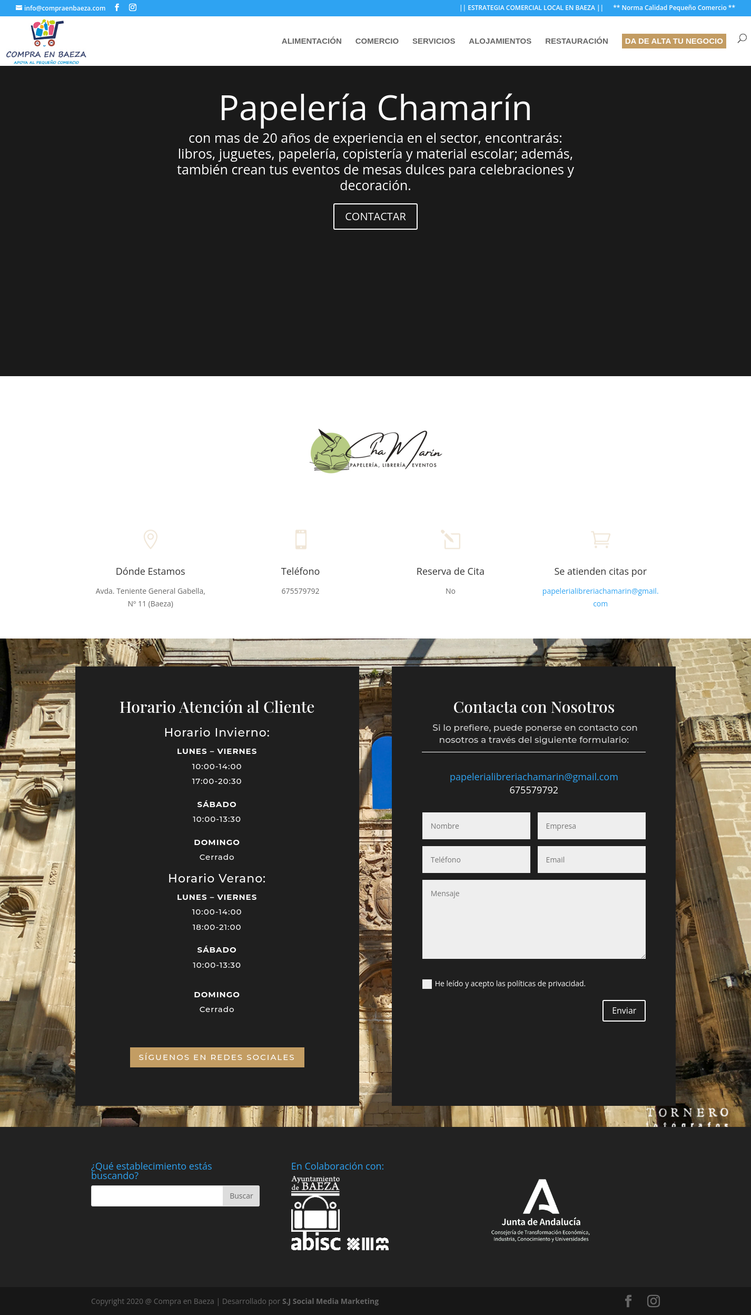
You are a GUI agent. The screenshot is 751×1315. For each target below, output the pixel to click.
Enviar (624, 1010)
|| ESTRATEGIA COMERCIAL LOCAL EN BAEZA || (531, 8)
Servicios (433, 41)
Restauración (576, 41)
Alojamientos (500, 41)
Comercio (377, 41)
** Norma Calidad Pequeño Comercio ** (674, 8)
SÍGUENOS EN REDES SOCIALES (217, 1057)
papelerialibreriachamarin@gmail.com (534, 776)
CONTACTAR (376, 216)
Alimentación (312, 41)
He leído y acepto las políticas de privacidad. (504, 983)
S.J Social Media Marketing (330, 1301)
